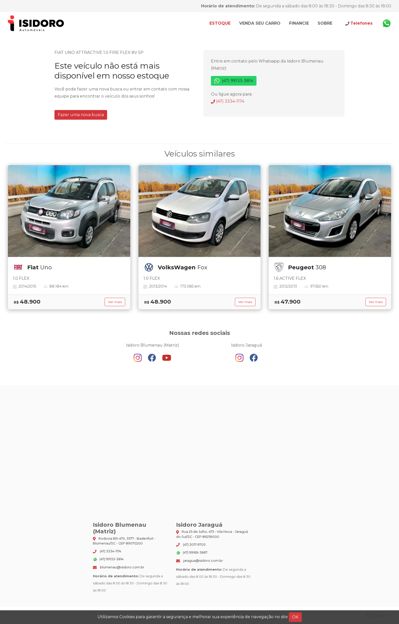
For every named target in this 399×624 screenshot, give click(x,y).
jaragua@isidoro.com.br (199, 561)
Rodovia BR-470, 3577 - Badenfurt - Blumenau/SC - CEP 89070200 (124, 541)
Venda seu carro (259, 23)
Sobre (325, 23)
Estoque (220, 23)
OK (295, 617)
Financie (299, 23)
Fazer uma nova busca (81, 114)
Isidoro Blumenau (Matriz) (36, 23)
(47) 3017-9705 (190, 545)
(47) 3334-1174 (227, 101)
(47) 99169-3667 (191, 553)
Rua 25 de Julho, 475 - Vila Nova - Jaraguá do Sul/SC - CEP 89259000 (212, 534)
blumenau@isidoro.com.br (118, 567)
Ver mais (115, 302)
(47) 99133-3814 (233, 81)
